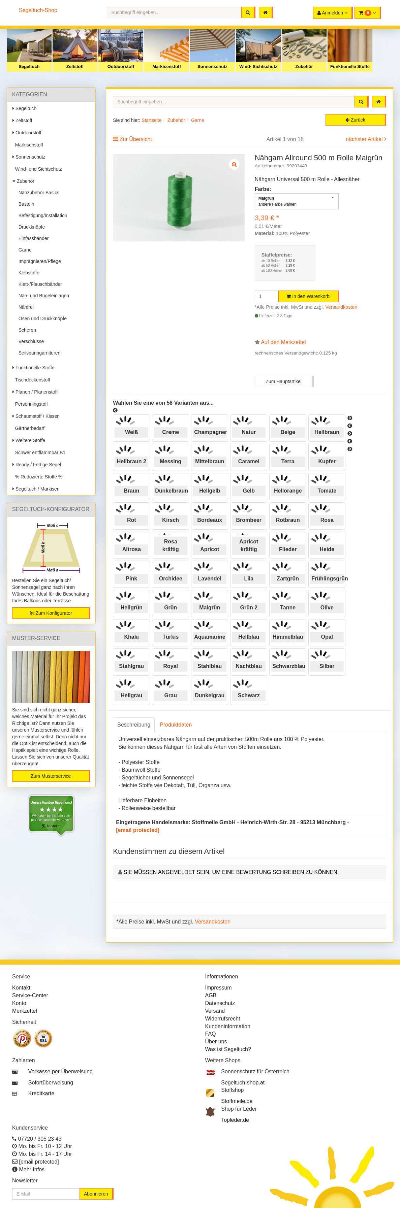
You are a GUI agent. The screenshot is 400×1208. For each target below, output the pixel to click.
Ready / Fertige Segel (36, 464)
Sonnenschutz (212, 66)
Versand (215, 1011)
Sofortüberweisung (50, 1082)
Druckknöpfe (30, 227)
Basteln (25, 204)
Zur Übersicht (136, 139)
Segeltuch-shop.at (243, 1082)
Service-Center (30, 995)
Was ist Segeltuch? (228, 1049)
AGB (211, 995)
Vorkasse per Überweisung (60, 1071)
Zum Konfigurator (51, 613)
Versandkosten (341, 307)
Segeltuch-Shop (38, 10)
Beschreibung (133, 725)
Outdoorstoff (120, 66)
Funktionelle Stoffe (350, 66)
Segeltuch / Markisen (36, 489)
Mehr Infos (31, 1169)
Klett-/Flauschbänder (39, 284)
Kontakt (21, 988)
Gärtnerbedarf (28, 428)
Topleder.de (235, 1120)
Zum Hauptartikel (284, 381)
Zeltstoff (75, 66)
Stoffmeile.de (236, 1101)
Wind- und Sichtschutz (37, 169)
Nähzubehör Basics (37, 192)
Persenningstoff (30, 404)
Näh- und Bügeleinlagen (42, 295)
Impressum (218, 988)
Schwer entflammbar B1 (38, 452)
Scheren (26, 330)
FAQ (210, 1034)
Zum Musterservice (51, 776)
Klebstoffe (27, 272)
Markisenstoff (166, 66)
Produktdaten (176, 725)
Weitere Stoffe (28, 440)
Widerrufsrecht (222, 1018)
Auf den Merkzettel (283, 342)
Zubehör (304, 66)
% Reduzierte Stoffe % (37, 476)
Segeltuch (29, 66)
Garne (24, 250)
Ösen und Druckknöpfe (41, 318)
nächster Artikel (365, 139)
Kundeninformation (227, 1026)
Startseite (151, 120)
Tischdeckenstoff (31, 379)
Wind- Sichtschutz (258, 66)
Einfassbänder (32, 238)
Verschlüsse (30, 341)
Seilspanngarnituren (38, 353)
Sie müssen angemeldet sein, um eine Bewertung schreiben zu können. (231, 872)
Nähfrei (25, 307)
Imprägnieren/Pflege (38, 261)
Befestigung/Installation (41, 215)
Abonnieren (96, 1194)
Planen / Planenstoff (35, 392)
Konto (19, 1003)
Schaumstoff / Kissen (36, 416)
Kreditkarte (41, 1093)
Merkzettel (24, 1011)
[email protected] (137, 830)
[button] (368, 13)
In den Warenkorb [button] (308, 296)
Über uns (216, 1041)
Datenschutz (220, 1003)
